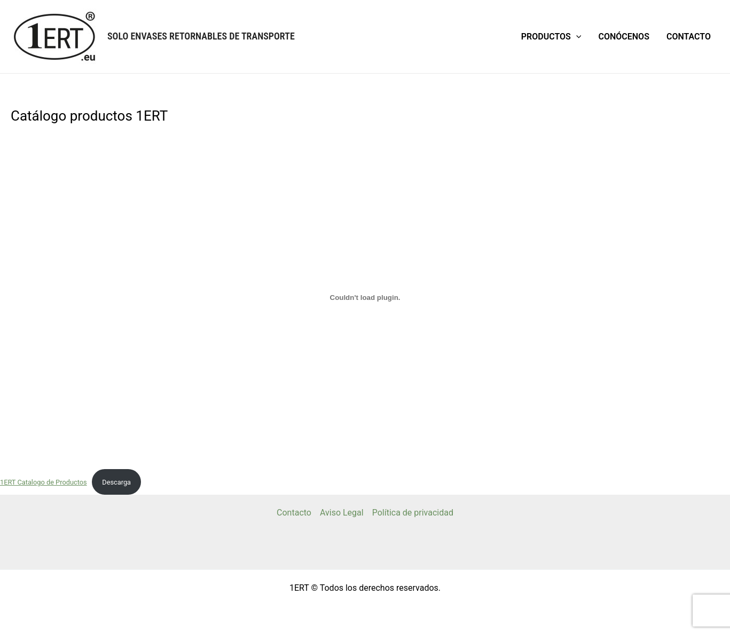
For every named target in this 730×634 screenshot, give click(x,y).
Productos (551, 37)
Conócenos (623, 36)
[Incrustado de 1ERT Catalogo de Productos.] (365, 297)
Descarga (116, 482)
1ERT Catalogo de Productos (43, 482)
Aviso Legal (342, 513)
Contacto (688, 36)
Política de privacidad (412, 513)
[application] (576, 37)
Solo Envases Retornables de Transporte (201, 36)
